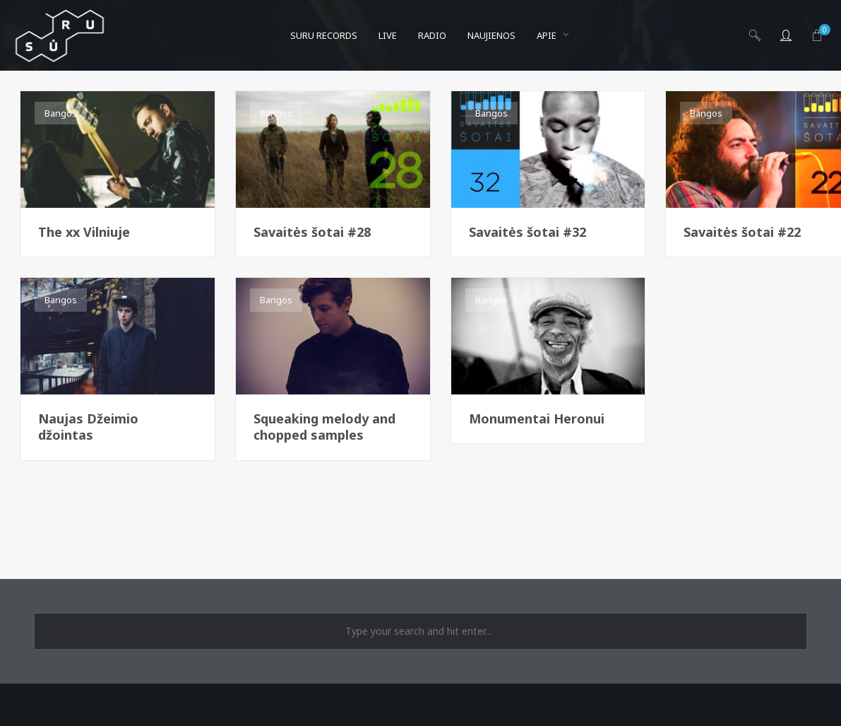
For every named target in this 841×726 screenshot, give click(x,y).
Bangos (60, 113)
